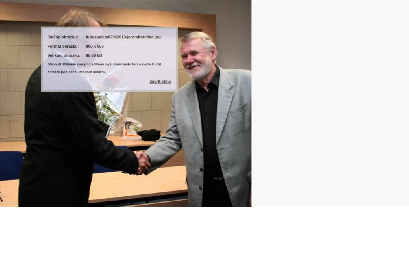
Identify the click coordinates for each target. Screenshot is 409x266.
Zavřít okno (160, 81)
